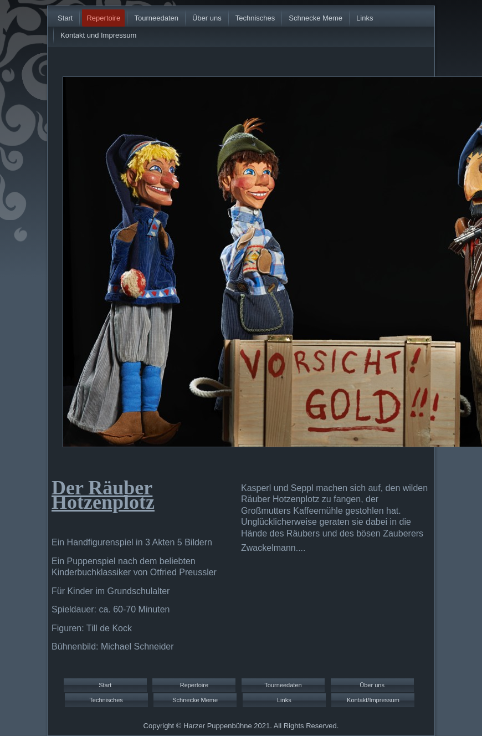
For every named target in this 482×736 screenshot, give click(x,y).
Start (65, 18)
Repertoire (103, 18)
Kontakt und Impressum (98, 35)
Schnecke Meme (315, 18)
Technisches (255, 18)
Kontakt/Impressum (373, 700)
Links (364, 18)
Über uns (207, 18)
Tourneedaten (156, 18)
